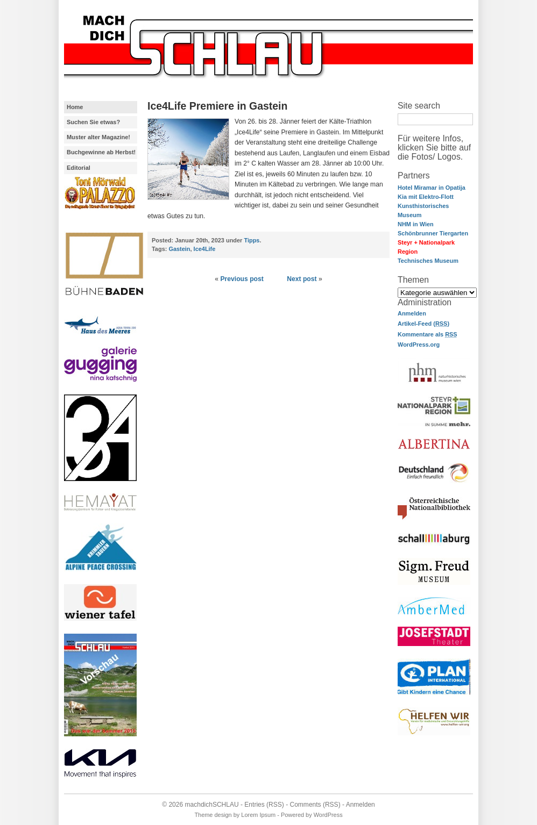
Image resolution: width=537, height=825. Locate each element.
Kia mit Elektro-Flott (426, 196)
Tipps (251, 240)
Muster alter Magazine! (98, 137)
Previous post (241, 279)
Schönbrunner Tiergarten (433, 233)
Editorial (78, 167)
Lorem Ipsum (258, 815)
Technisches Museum (428, 260)
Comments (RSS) (315, 804)
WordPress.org (419, 344)
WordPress (328, 815)
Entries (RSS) (264, 804)
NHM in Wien (416, 224)
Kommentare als (427, 334)
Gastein (179, 249)
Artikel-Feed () (423, 323)
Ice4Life (205, 249)
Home (75, 107)
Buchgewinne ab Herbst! (101, 152)
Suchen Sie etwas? (93, 122)
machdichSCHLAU (212, 804)
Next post (301, 279)
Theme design (212, 815)
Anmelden (412, 313)
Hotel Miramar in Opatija (431, 187)
